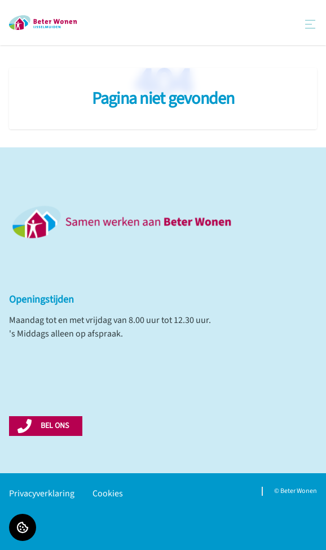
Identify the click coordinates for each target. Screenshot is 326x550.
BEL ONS (55, 425)
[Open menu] (310, 24)
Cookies (107, 493)
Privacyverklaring (41, 493)
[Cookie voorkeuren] (22, 527)
